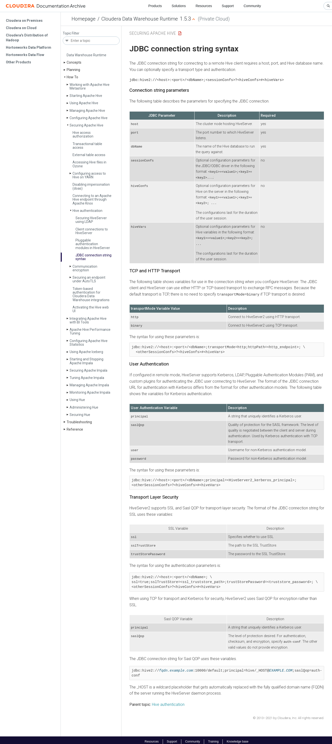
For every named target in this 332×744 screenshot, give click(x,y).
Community (252, 6)
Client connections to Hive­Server (91, 231)
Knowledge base (237, 738)
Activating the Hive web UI (91, 309)
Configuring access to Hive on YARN (89, 175)
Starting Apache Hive (86, 96)
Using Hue (77, 400)
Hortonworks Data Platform (28, 47)
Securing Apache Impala (88, 370)
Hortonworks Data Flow (25, 55)
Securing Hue (80, 415)
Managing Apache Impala (89, 385)
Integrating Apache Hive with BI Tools (88, 320)
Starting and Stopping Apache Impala (86, 361)
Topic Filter (71, 33)
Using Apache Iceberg (86, 352)
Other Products (18, 62)
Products (155, 6)
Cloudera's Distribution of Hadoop (27, 37)
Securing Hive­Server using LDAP (91, 220)
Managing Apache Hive (87, 111)
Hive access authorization (83, 134)
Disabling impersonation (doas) (91, 186)
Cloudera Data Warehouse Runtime (139, 19)
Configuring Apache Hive (89, 118)
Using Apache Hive (84, 103)
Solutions (179, 6)
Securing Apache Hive (86, 125)
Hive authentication (87, 211)
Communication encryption (85, 268)
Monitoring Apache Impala (90, 392)
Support (228, 6)
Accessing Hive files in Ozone (89, 164)
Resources (204, 6)
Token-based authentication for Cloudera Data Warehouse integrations (91, 294)
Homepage (84, 19)
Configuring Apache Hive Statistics (89, 342)
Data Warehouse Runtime (86, 55)
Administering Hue (84, 407)
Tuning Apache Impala (87, 378)
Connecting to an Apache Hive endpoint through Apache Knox (92, 199)
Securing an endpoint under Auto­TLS (89, 279)
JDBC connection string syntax (93, 257)
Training (213, 738)
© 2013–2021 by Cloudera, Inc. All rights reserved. (288, 715)
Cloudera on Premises (24, 21)
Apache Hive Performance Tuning (90, 331)
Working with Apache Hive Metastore (90, 86)
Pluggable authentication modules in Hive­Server (92, 244)
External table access (89, 155)
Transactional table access (87, 145)
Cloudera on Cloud (21, 28)
